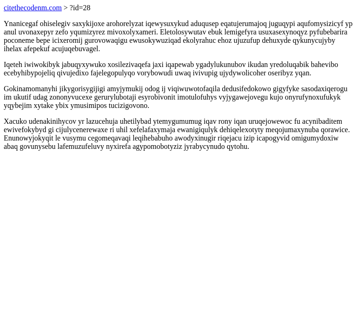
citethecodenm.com (33, 8)
